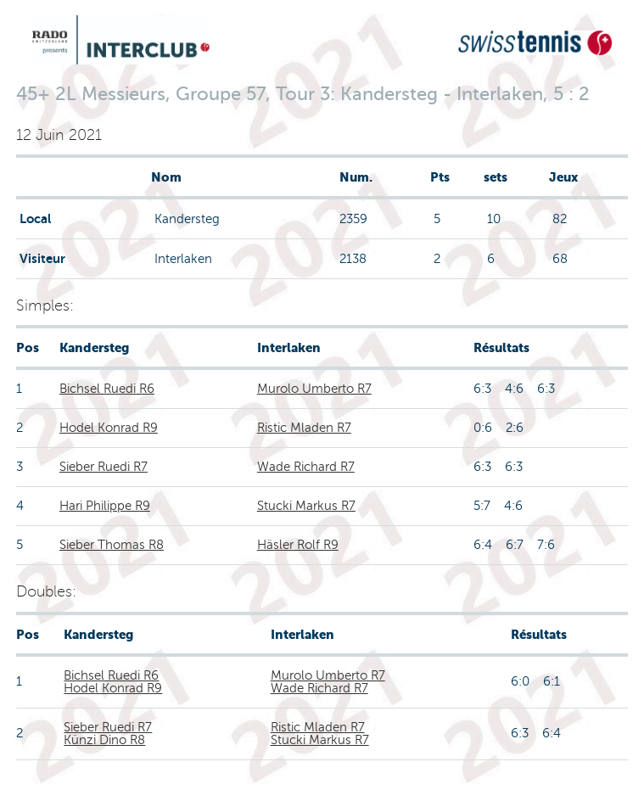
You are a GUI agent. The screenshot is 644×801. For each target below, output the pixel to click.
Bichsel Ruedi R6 (106, 388)
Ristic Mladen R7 (304, 427)
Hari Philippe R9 (104, 506)
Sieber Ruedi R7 (103, 466)
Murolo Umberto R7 (314, 388)
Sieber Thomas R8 (111, 545)
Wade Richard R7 (306, 466)
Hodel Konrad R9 (108, 427)
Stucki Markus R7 (306, 506)
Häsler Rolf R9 (298, 545)
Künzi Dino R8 (104, 740)
